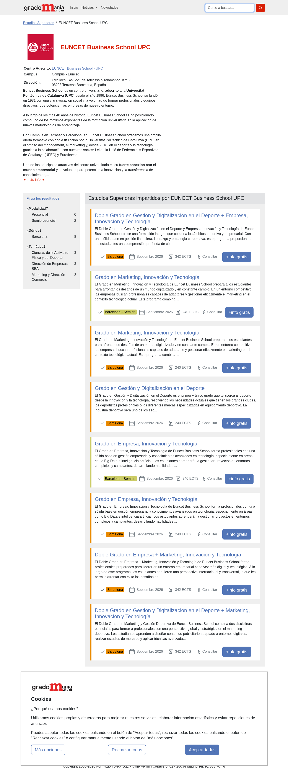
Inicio (74, 7)
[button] (92, 179)
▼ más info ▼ (34, 179)
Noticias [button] (88, 7)
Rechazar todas (127, 749)
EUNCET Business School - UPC (77, 68)
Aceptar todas (202, 749)
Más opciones (48, 749)
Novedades (109, 7)
